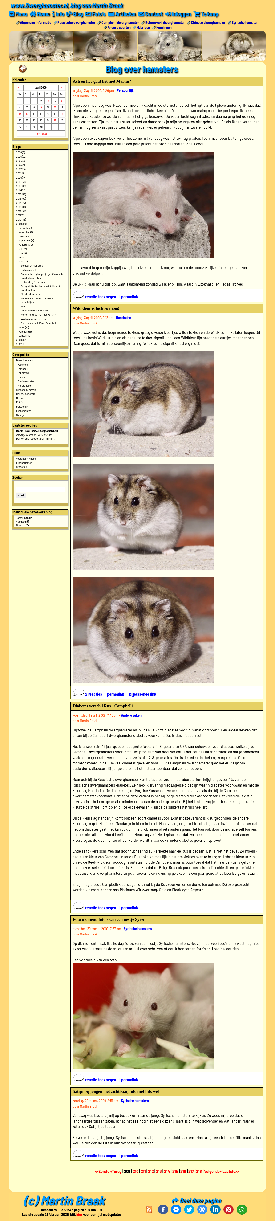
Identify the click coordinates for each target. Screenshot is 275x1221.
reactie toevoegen (95, 296)
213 (159, 1171)
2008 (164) (21, 339)
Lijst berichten (24, 462)
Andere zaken (25, 385)
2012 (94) (21, 210)
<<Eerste (102, 1171)
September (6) (26, 240)
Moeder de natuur (30, 294)
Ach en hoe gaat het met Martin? (38, 314)
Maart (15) (24, 327)
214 (167, 1171)
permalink (129, 296)
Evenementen (23, 410)
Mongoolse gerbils (25, 393)
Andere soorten (119, 27)
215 (175, 1171)
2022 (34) (21, 169)
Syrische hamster (245, 22)
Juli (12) (23, 248)
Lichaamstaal (28, 269)
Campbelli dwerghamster (120, 22)
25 (55, 120)
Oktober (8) (24, 236)
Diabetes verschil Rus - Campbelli (38, 322)
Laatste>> (230, 1171)
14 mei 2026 (40, 133)
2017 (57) (20, 190)
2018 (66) (21, 185)
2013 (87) (21, 206)
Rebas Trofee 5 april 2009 (34, 310)
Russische (23, 364)
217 (191, 1171)
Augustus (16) (26, 244)
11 (55, 107)
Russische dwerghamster (76, 22)
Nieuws (20, 398)
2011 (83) (20, 215)
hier (79, 1214)
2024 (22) (21, 160)
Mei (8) (22, 257)
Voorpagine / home (26, 458)
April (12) (23, 261)
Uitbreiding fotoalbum (33, 281)
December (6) (26, 227)
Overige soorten (26, 381)
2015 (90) (21, 198)
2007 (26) (21, 343)
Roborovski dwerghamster (165, 22)
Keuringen (164, 27)
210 (135, 1171)
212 (151, 1171)
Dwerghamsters (25, 360)
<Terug (116, 1171)
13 (20, 113)
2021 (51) (20, 173)
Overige (20, 414)
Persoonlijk (22, 406)
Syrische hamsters (26, 389)
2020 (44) (21, 177)
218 (199, 1171)
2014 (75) (21, 202)
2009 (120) (21, 223)
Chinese (22, 377)
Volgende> (213, 1171)
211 (143, 1171)
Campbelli (23, 368)
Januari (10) (25, 335)
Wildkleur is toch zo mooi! (34, 318)
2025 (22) (21, 156)
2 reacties (88, 694)
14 (27, 113)
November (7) (26, 231)
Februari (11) (25, 331)
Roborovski (23, 372)
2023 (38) (21, 164)
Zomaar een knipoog (32, 265)
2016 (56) (21, 194)
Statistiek (21, 466)
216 (183, 1171)
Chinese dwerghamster (208, 22)
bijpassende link (142, 694)
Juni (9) (23, 252)
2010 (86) (21, 219)
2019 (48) (21, 181)
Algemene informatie (35, 22)
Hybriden (143, 27)
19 (62, 113)
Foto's (19, 402)
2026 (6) (20, 152)
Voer (23, 306)
